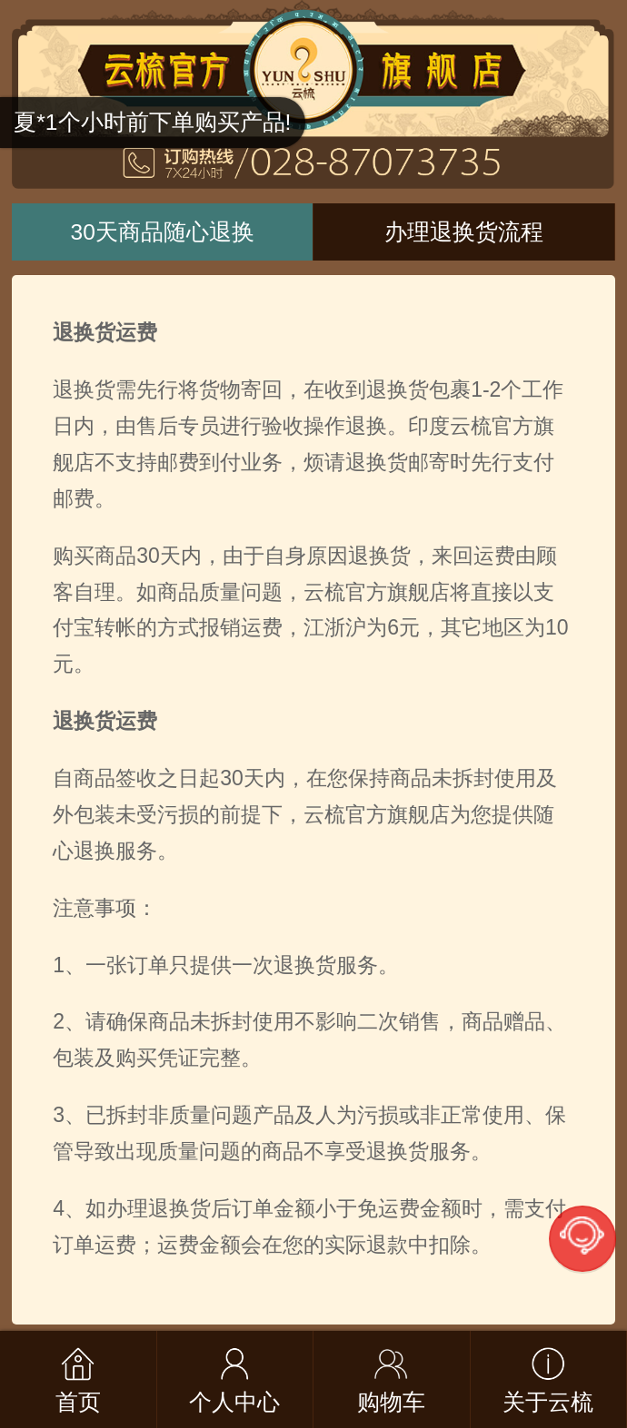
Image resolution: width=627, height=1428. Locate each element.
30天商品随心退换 (162, 232)
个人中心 (234, 1402)
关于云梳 (548, 1402)
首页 (78, 1402)
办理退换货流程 (463, 232)
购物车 (391, 1402)
